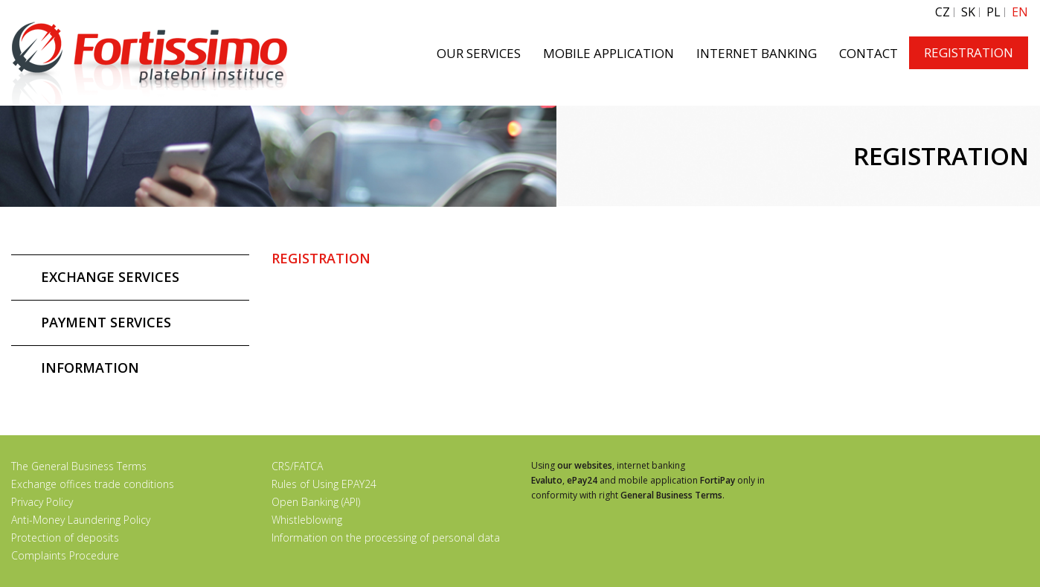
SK (968, 12)
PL (993, 12)
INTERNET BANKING (756, 53)
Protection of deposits (65, 537)
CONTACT (868, 53)
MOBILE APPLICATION (608, 53)
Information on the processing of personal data (386, 537)
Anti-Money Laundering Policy (80, 520)
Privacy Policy (42, 502)
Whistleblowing (307, 520)
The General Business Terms (79, 466)
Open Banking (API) (316, 502)
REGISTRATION (968, 52)
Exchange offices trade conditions (92, 484)
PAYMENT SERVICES (106, 322)
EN (1020, 12)
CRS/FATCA (297, 466)
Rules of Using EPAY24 (324, 484)
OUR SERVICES (479, 53)
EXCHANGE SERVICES (110, 277)
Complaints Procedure (65, 555)
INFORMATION (90, 367)
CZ (942, 12)
